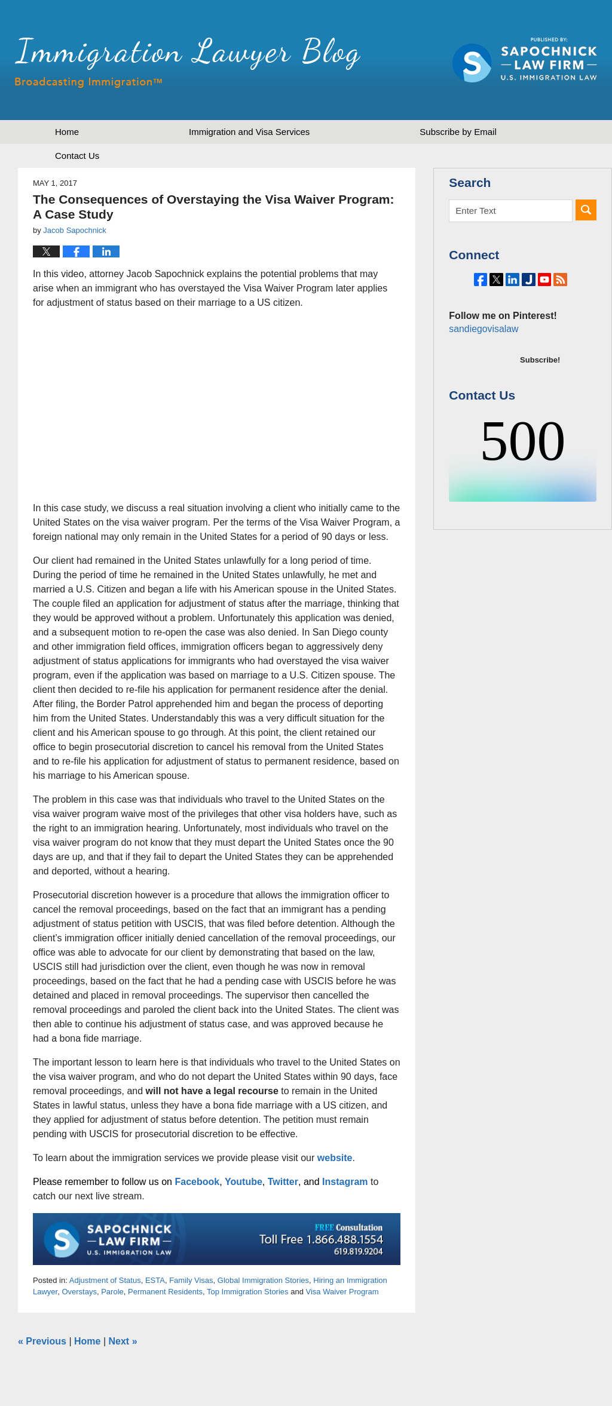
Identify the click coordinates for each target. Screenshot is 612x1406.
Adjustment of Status (105, 1280)
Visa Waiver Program (342, 1291)
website (335, 1158)
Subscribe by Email (458, 132)
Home (67, 132)
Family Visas (191, 1280)
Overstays (79, 1291)
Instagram (345, 1182)
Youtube (243, 1182)
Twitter (283, 1182)
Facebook (197, 1182)
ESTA (155, 1280)
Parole (112, 1291)
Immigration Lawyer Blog (187, 63)
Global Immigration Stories (263, 1280)
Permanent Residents (165, 1291)
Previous (42, 1341)
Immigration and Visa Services (249, 132)
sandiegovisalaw (482, 362)
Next (123, 1341)
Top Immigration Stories (248, 1291)
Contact (77, 156)
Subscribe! (540, 392)
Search (586, 209)
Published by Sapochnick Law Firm (524, 60)
